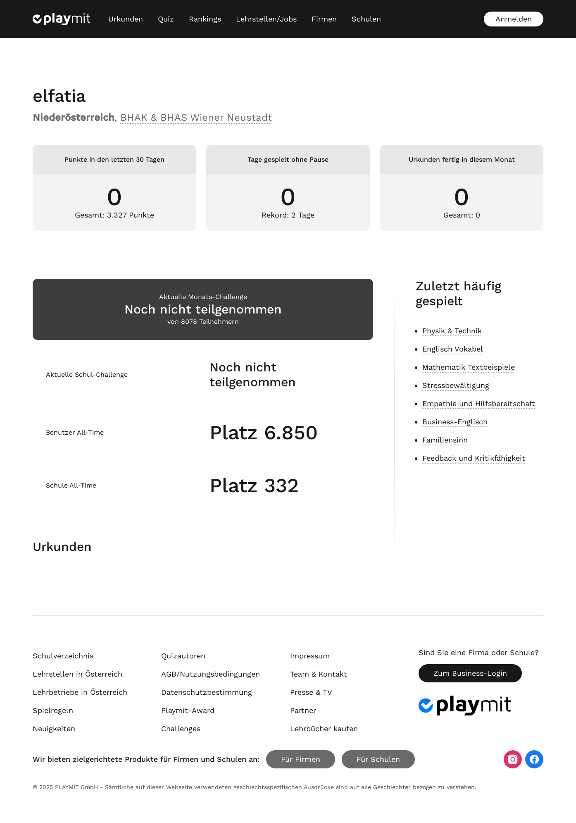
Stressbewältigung (455, 385)
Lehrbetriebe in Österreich (80, 692)
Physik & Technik (452, 330)
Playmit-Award (187, 710)
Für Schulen (378, 759)
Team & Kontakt (318, 674)
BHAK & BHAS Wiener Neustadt (196, 117)
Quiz (166, 18)
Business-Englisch (455, 421)
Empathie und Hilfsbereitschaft (478, 403)
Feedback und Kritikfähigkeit (473, 458)
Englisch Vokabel (452, 349)
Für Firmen (300, 759)
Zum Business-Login (470, 673)
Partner (303, 710)
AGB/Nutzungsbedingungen (210, 674)
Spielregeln (53, 710)
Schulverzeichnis (63, 655)
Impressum (310, 655)
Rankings (205, 18)
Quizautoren (183, 655)
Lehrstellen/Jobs (266, 18)
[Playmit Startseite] (61, 19)
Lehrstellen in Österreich (77, 674)
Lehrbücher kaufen (324, 728)
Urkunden (125, 18)
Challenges (180, 728)
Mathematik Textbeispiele (468, 367)
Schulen (366, 18)
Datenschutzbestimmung (206, 692)
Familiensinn (445, 439)
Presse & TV (311, 692)
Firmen (324, 18)
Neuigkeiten (54, 728)
